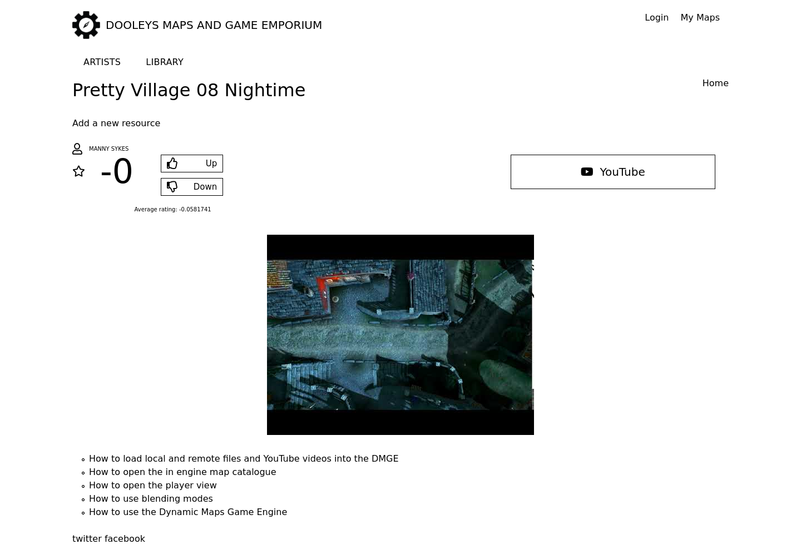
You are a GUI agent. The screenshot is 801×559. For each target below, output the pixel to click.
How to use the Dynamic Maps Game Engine (188, 512)
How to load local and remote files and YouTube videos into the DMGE (244, 458)
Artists (102, 62)
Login (657, 17)
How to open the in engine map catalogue (182, 472)
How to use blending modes (151, 498)
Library (165, 62)
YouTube (613, 172)
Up (211, 164)
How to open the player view (153, 485)
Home (716, 83)
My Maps (700, 17)
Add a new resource (116, 123)
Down (205, 187)
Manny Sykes (108, 149)
